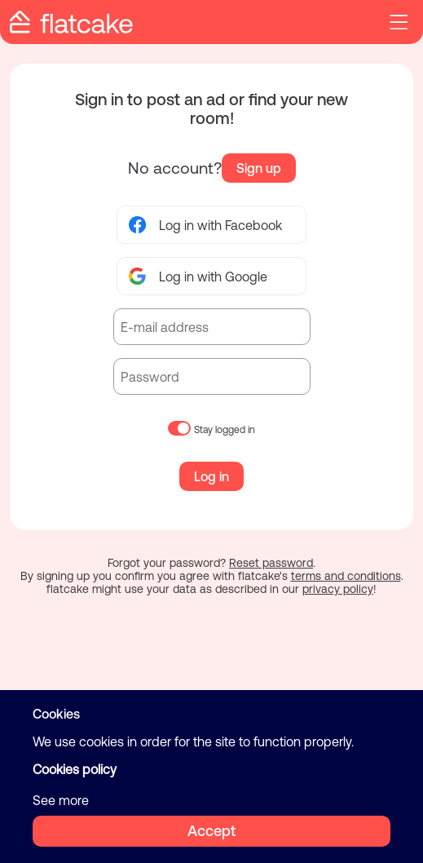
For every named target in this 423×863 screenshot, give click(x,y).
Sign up (258, 168)
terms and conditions (346, 575)
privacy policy (337, 588)
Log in (211, 476)
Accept (211, 830)
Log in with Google (198, 276)
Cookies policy (75, 769)
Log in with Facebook (205, 224)
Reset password (271, 562)
